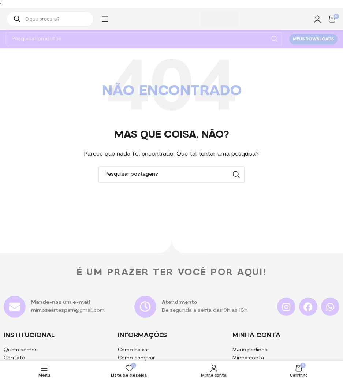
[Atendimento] (145, 307)
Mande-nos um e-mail (60, 302)
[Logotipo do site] (219, 19)
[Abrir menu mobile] (105, 19)
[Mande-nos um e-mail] (15, 307)
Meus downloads (313, 39)
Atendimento (179, 302)
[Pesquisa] (143, 39)
